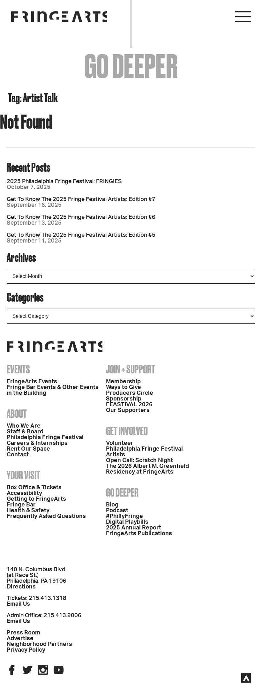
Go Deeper (122, 492)
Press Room (23, 633)
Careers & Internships (37, 443)
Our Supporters (128, 410)
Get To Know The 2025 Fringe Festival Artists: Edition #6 (81, 217)
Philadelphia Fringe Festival (45, 437)
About (17, 413)
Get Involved (127, 430)
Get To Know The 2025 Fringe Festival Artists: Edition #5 (81, 235)
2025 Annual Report (133, 528)
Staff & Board (25, 432)
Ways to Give (123, 387)
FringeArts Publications (139, 533)
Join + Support (130, 369)
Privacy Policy (26, 650)
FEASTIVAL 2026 (129, 405)
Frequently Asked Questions (46, 516)
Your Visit (23, 475)
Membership (123, 382)
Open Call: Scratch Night (139, 460)
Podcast (117, 510)
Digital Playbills (127, 522)
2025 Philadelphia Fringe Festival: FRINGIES (64, 181)
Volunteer (119, 443)
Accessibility (24, 493)
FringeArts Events (32, 382)
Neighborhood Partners (39, 644)
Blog (112, 505)
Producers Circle (129, 393)
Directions (21, 587)
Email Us (18, 604)
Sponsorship (123, 399)
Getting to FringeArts (36, 499)
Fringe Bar (21, 505)
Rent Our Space (28, 449)
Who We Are (24, 426)
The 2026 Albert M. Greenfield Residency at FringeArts (147, 469)
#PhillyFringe (124, 516)
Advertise (20, 638)
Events (18, 369)
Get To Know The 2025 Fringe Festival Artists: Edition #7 (81, 199)
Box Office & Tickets (34, 488)
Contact (18, 455)
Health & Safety (28, 510)
